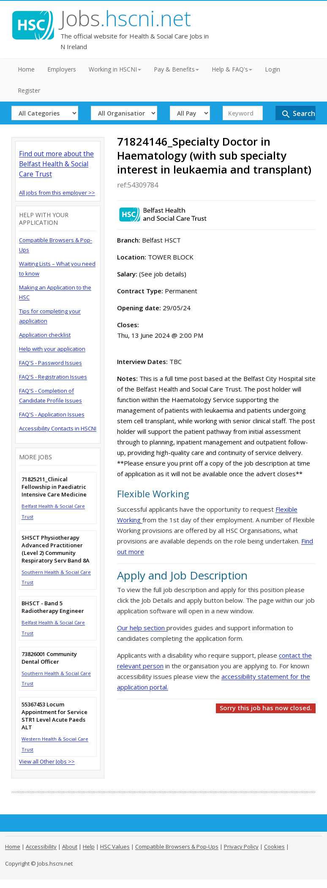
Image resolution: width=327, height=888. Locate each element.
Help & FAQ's (232, 69)
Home (26, 69)
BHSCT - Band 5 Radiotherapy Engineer (53, 607)
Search (298, 114)
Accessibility (41, 846)
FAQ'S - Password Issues (50, 363)
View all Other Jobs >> (47, 761)
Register (29, 90)
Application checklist (45, 335)
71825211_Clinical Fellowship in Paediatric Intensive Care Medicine (54, 486)
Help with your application (52, 349)
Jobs (125, 18)
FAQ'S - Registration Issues (53, 377)
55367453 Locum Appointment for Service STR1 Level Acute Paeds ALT (54, 715)
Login (272, 69)
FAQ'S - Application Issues (51, 414)
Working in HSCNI (115, 69)
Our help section (141, 627)
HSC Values (115, 846)
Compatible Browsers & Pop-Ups (176, 846)
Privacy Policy (241, 846)
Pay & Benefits (176, 69)
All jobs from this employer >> (57, 192)
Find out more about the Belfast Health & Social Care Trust (56, 164)
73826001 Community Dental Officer (49, 657)
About (69, 846)
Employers (61, 69)
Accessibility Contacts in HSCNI (57, 428)
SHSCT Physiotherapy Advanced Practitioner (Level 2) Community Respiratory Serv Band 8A (56, 549)
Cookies (274, 846)
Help (89, 846)
